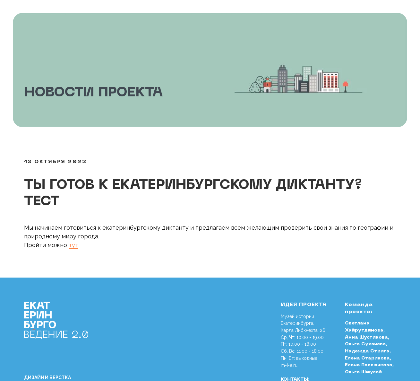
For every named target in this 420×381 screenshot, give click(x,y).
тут (73, 245)
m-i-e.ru (289, 365)
